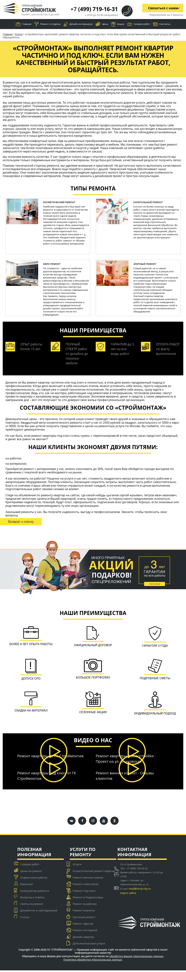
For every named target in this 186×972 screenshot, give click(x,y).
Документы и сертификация (38, 912)
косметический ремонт (59, 202)
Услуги (19, 34)
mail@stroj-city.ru (140, 890)
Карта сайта (128, 894)
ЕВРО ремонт (51, 264)
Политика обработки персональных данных (92, 961)
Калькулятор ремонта (34, 892)
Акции (117, 24)
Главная (23, 24)
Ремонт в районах (85, 905)
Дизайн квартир (83, 938)
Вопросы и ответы (32, 899)
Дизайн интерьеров (78, 24)
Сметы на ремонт (31, 905)
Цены (102, 24)
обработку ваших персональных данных (136, 957)
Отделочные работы (33, 879)
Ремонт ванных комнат (88, 879)
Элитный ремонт (144, 264)
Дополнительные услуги (89, 945)
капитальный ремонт (148, 202)
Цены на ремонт (31, 872)
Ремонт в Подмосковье (88, 899)
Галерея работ (138, 24)
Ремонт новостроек (86, 886)
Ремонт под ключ (84, 892)
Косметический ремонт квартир (94, 872)
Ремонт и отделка (47, 24)
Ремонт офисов (83, 925)
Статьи (24, 918)
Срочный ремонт (84, 918)
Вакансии (26, 886)
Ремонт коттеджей (85, 932)
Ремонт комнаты (84, 912)
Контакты (161, 24)
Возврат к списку (21, 521)
